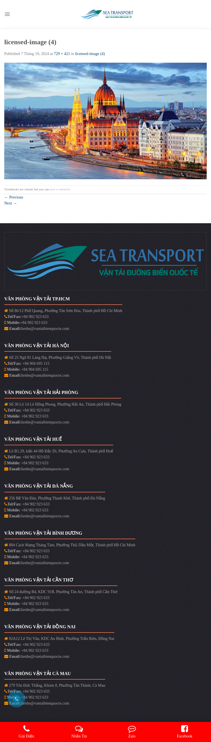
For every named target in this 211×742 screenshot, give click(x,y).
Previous (13, 197)
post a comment (60, 189)
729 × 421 (62, 54)
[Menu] (7, 14)
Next (10, 203)
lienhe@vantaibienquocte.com (45, 328)
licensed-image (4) (90, 54)
